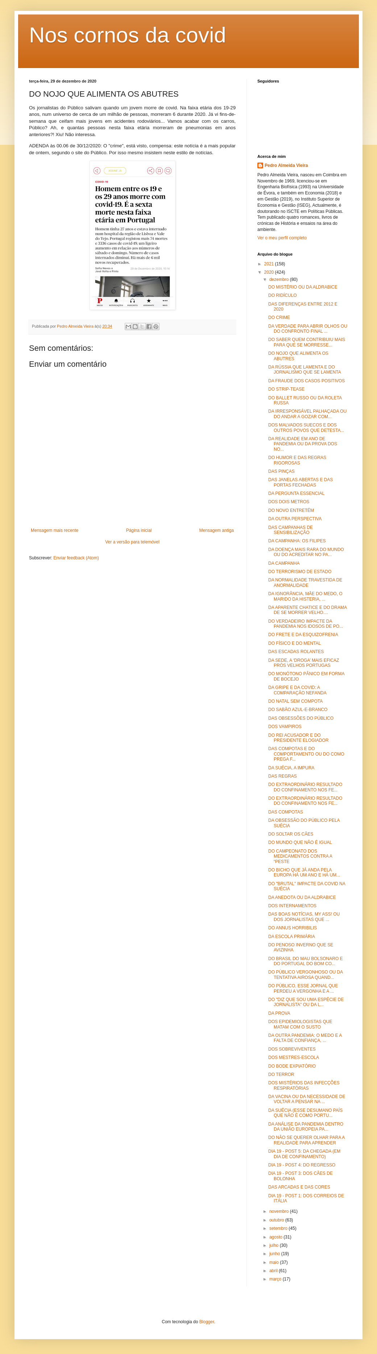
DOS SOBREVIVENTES (292, 1049)
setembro (279, 1228)
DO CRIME (279, 317)
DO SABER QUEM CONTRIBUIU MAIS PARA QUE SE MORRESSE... (306, 342)
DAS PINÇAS (281, 471)
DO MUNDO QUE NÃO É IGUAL (300, 842)
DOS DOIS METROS (288, 501)
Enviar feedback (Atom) (76, 557)
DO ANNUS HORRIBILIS (292, 927)
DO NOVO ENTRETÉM (291, 510)
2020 (269, 272)
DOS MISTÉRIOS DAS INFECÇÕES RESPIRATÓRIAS (304, 1085)
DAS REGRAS (282, 776)
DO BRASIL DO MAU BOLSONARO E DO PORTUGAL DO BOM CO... (305, 961)
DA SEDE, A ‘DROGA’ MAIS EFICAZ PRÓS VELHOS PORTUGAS (303, 663)
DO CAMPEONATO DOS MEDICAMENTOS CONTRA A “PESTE (300, 856)
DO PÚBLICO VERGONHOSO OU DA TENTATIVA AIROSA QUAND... (305, 975)
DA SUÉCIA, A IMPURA (291, 767)
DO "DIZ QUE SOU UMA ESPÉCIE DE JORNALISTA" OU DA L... (306, 1002)
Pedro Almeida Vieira (286, 165)
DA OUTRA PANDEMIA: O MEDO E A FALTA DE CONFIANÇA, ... (305, 1038)
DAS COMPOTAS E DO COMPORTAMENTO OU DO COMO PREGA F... (306, 754)
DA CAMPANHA (283, 563)
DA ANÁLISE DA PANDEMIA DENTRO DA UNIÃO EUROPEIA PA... (305, 1127)
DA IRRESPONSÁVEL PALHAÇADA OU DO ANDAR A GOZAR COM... (307, 414)
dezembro (279, 279)
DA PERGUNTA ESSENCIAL (296, 493)
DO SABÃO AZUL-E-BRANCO (297, 709)
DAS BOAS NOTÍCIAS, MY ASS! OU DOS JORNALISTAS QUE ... (304, 917)
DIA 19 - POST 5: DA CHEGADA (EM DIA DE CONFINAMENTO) (304, 1154)
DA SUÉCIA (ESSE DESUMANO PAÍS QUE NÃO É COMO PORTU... (305, 1113)
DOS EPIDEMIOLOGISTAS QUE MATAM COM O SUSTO (300, 1024)
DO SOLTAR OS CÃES (290, 834)
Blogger (206, 1321)
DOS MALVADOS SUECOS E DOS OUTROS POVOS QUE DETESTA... (306, 427)
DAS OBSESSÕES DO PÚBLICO (301, 718)
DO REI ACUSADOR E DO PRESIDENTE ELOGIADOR (298, 738)
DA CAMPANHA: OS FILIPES (297, 540)
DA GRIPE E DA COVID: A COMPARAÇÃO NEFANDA (297, 690)
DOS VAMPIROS (285, 726)
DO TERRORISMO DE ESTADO (299, 571)
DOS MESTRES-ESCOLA (293, 1057)
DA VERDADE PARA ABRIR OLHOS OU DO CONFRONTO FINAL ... (307, 329)
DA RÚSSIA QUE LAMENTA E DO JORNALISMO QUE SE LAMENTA (304, 370)
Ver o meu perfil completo (282, 237)
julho (274, 1245)
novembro (279, 1211)
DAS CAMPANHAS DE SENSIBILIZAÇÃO (290, 530)
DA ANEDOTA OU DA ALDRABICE (302, 897)
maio (274, 1262)
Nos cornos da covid (127, 35)
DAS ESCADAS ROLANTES (296, 651)
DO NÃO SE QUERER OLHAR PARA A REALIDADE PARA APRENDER (306, 1140)
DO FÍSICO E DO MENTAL (294, 643)
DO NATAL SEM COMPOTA (295, 701)
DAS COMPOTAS (285, 812)
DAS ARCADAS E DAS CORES (299, 1187)
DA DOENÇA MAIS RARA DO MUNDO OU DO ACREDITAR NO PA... (306, 552)
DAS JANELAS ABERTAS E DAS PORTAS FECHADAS (300, 482)
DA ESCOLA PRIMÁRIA (291, 936)
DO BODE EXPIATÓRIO (292, 1066)
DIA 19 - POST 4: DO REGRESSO (301, 1165)
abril (274, 1270)
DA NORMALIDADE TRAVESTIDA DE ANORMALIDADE (305, 582)
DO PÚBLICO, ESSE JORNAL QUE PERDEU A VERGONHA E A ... (303, 988)
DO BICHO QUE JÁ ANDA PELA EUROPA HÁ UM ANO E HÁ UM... (304, 872)
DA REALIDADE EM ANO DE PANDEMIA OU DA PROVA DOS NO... (302, 444)
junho (275, 1253)
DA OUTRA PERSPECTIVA (295, 518)
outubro (277, 1220)
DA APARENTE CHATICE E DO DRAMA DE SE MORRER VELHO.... (307, 610)
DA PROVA (279, 1013)
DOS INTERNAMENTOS (292, 905)
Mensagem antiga (216, 530)
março (276, 1279)
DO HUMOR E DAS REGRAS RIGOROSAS (297, 460)
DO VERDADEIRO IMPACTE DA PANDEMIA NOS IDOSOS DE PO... (305, 624)
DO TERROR (281, 1074)
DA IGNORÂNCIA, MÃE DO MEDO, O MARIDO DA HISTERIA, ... (305, 596)
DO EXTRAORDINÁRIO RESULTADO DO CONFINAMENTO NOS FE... (305, 787)
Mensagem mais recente (54, 530)
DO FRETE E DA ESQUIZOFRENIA (303, 634)
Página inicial (139, 530)
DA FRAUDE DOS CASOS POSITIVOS (306, 380)
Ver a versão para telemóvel (132, 541)
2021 (269, 263)
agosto (276, 1237)
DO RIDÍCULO (282, 295)
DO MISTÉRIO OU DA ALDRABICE (302, 287)
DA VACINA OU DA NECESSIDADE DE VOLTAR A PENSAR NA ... (306, 1099)
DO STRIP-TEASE (286, 389)
